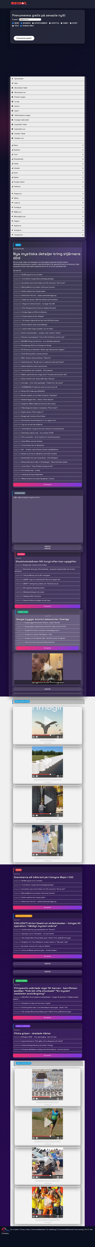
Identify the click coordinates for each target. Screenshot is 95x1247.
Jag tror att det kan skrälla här (32, 424)
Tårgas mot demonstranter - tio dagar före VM (38, 304)
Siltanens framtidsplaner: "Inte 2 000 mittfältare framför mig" (42, 337)
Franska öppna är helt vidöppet (33, 316)
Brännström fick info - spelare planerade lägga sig (39, 295)
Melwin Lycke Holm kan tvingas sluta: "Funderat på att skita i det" (44, 374)
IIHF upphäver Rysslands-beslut (34, 588)
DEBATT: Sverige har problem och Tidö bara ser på (40, 584)
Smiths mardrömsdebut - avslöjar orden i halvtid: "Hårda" (41, 333)
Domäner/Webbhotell (65, 1230)
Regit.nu (47, 221)
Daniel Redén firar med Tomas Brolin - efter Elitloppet (39, 458)
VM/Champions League (21, 115)
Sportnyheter (17, 79)
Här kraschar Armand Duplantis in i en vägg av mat (38, 420)
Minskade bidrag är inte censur (34, 592)
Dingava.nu (47, 194)
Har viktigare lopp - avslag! (30, 470)
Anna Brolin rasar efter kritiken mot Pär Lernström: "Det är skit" (43, 283)
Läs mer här (17, 270)
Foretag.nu (47, 207)
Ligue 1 (15, 111)
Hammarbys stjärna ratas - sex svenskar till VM (37, 433)
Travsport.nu (47, 235)
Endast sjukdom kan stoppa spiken (33, 291)
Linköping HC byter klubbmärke (32, 474)
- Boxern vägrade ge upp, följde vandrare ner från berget (47, 682)
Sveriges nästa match (20, 120)
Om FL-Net (89, 1230)
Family (47, 164)
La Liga (15, 101)
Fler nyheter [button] (47, 606)
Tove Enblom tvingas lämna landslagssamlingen (38, 279)
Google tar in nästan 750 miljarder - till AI (38, 634)
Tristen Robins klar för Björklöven (32, 445)
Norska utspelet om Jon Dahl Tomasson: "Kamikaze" (39, 395)
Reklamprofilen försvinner (32, 596)
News (47, 145)
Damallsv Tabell (18, 133)
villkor (31, 26)
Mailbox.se (47, 212)
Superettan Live (18, 129)
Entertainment (47, 159)
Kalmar (47, 177)
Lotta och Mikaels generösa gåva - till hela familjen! (39, 950)
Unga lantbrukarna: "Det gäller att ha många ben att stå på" (42, 1041)
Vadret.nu (47, 187)
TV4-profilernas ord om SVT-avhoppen (36, 575)
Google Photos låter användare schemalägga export (42, 630)
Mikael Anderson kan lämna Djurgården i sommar (38, 479)
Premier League (18, 97)
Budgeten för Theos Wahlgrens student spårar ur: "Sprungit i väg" (45, 942)
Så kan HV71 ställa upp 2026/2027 (33, 391)
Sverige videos (47, 182)
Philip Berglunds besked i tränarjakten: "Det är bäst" (39, 408)
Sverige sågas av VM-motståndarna (34, 312)
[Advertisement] (47, 60)
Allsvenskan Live (19, 92)
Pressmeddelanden (38, 1230)
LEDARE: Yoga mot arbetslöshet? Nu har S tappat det (41, 579)
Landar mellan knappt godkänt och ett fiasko (37, 329)
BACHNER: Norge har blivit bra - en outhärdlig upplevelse (40, 341)
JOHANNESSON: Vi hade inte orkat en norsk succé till (39, 387)
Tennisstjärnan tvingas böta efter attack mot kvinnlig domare (42, 429)
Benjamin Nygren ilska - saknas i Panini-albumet (37, 399)
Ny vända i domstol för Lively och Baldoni (36, 946)
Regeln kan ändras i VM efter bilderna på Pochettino (40, 300)
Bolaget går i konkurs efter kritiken (33, 416)
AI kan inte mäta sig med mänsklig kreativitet (40, 642)
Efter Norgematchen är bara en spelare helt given (39, 308)
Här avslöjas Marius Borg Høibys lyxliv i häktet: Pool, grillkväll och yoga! (46, 938)
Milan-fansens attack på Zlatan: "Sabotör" (36, 358)
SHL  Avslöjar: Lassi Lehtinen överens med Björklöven (39, 449)
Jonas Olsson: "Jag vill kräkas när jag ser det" (37, 466)
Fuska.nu (47, 203)
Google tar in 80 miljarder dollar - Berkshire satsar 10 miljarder (45, 638)
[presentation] (24, 30)
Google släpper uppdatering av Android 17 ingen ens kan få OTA (45, 626)
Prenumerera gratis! (24, 38)
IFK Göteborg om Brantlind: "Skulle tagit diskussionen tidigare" (43, 350)
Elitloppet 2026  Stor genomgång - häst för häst (38, 1037)
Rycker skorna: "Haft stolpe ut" (32, 412)
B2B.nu (47, 198)
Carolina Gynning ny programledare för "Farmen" (38, 929)
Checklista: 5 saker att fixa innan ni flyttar (36, 1003)
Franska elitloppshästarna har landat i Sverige (37, 1045)
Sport (47, 173)
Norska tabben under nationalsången (34, 325)
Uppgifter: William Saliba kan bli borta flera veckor (38, 404)
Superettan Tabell (19, 124)
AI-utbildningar (52, 1230)
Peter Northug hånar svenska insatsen (35, 354)
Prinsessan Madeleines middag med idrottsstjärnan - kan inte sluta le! (45, 1049)
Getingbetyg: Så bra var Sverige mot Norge (36, 345)
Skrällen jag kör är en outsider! (32, 275)
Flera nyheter (47, 484)
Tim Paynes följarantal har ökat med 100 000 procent (40, 320)
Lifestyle (47, 168)
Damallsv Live (18, 138)
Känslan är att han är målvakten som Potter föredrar (39, 454)
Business (47, 150)
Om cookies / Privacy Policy (20, 1230)
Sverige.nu (47, 230)
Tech (47, 154)
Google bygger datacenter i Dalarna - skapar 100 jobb (42, 623)
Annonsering (79, 1230)
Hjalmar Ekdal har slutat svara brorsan (34, 366)
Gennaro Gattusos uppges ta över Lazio (36, 600)
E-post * (15, 19)
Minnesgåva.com (47, 216)
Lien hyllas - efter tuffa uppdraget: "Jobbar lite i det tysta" (42, 383)
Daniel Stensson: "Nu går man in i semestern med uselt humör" (42, 362)
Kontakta (5, 1233)
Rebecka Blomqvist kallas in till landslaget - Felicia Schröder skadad (44, 462)
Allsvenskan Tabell (19, 88)
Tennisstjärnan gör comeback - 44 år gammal (36, 370)
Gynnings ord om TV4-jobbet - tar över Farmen (38, 934)
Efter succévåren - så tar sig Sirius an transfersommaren (40, 437)
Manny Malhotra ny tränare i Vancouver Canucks (38, 287)
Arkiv (15, 83)
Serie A (15, 106)
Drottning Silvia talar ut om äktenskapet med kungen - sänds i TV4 (44, 1007)
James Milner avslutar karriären (31, 441)
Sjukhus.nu (47, 226)
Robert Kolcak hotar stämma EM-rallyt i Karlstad (37, 379)
